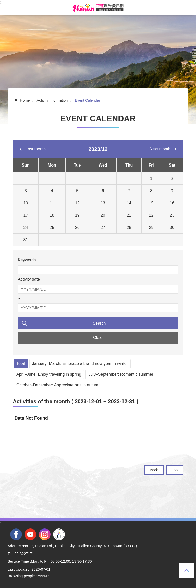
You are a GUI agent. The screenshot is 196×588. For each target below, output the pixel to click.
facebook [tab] (16, 534)
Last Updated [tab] (19, 569)
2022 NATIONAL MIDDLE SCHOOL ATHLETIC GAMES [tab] (59, 534)
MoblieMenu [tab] (7, 8)
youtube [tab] (30, 534)
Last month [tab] (36, 149)
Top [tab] (186, 570)
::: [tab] (1, 2)
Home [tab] (25, 100)
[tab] (98, 401)
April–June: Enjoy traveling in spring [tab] (48, 374)
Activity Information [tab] (52, 100)
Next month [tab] (160, 149)
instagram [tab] (45, 534)
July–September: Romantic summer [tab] (120, 374)
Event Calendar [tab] (87, 100)
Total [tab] (20, 363)
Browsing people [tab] (21, 576)
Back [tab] (154, 470)
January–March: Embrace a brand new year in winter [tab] (80, 363)
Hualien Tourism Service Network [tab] (98, 7)
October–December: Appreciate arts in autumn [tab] (58, 385)
